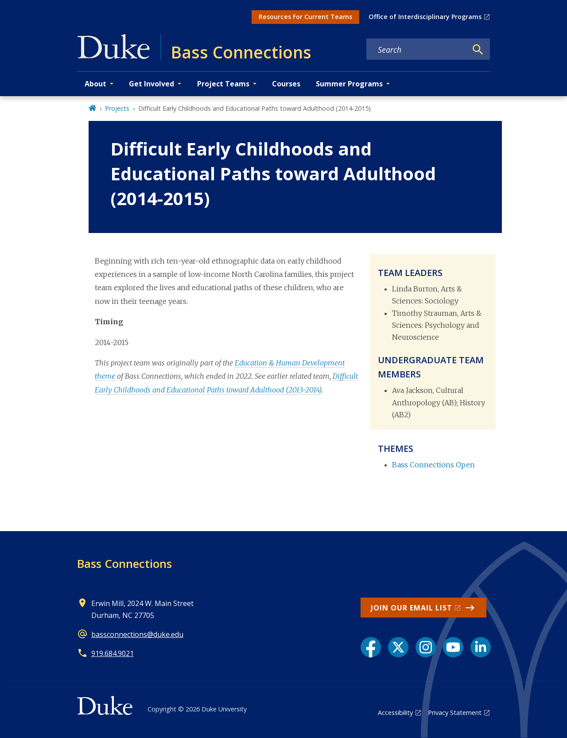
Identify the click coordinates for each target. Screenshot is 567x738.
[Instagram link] (426, 647)
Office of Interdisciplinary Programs (425, 16)
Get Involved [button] (151, 84)
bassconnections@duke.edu (137, 634)
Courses (286, 84)
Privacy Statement (455, 712)
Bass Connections (124, 563)
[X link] (398, 647)
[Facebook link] (371, 647)
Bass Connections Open (433, 464)
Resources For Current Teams (305, 16)
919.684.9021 (112, 653)
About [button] (95, 84)
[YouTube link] (453, 647)
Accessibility (395, 712)
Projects (117, 108)
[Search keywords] (417, 49)
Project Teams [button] (223, 84)
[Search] (477, 49)
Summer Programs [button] (349, 84)
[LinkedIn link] (480, 647)
